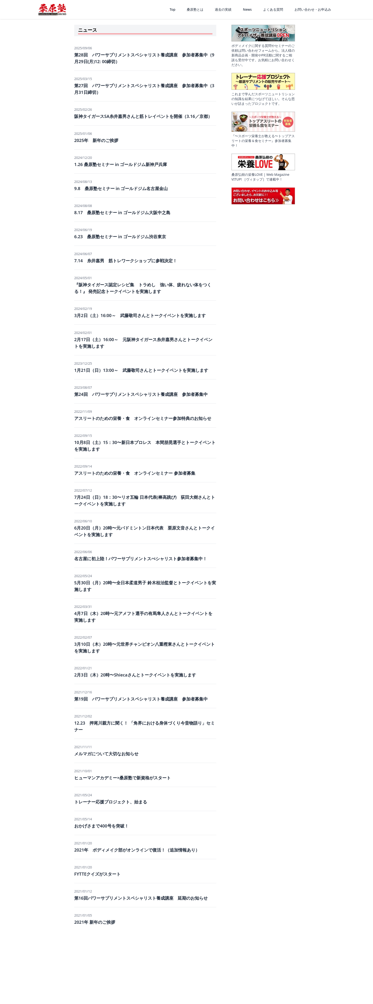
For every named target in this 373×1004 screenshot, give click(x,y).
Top (172, 9)
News (247, 9)
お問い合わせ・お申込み (312, 9)
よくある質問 (273, 9)
